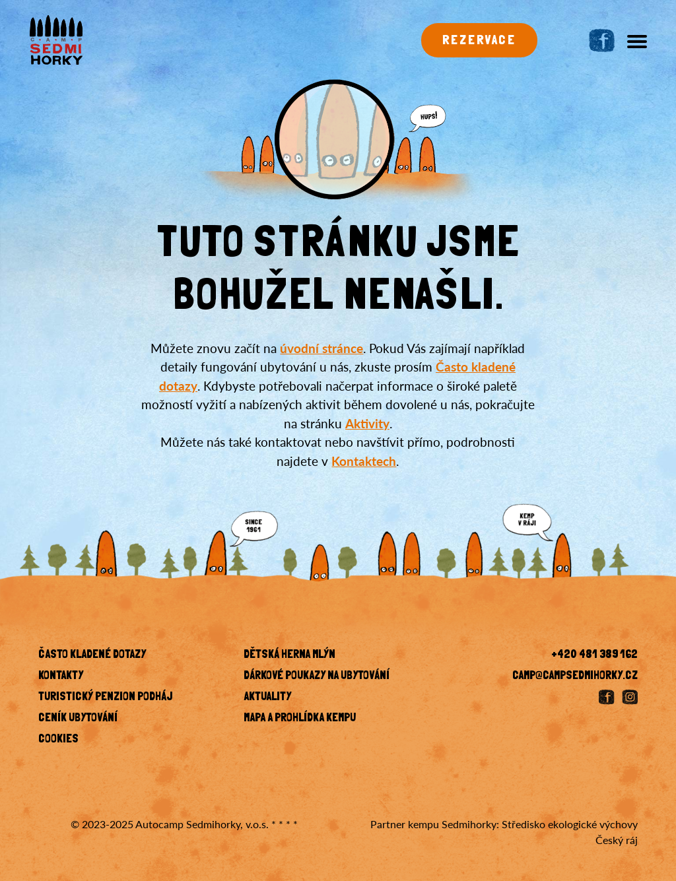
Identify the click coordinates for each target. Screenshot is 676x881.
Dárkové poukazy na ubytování (316, 676)
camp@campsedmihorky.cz (575, 676)
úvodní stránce (321, 348)
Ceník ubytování (78, 719)
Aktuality (267, 697)
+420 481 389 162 (594, 655)
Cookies (58, 740)
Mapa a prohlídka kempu (300, 719)
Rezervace (479, 41)
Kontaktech (363, 461)
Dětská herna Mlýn (289, 655)
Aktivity (367, 423)
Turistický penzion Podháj (105, 697)
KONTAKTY (60, 676)
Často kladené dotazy (92, 655)
